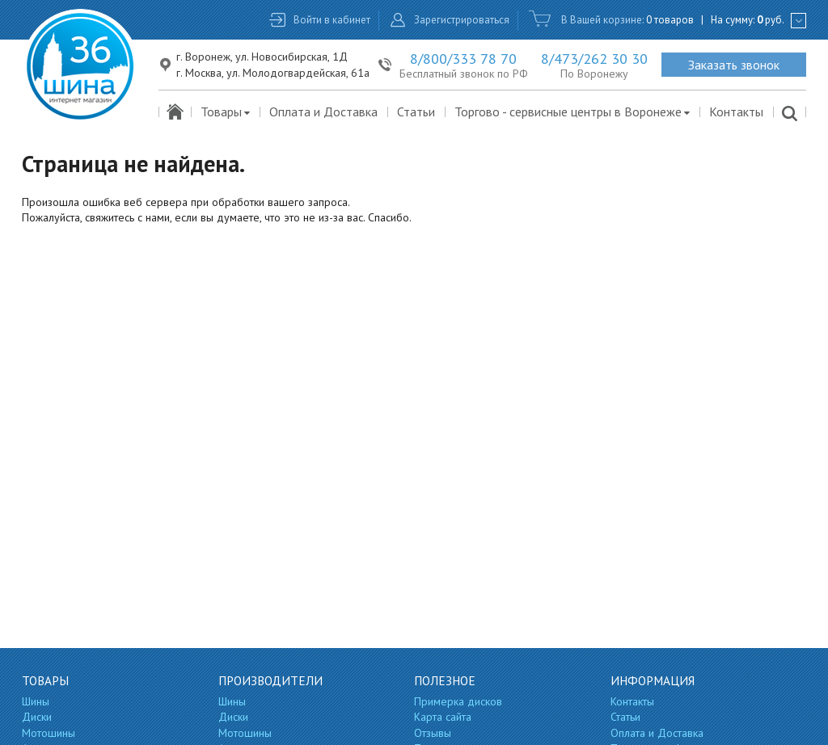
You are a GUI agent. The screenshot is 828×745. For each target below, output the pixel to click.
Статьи (416, 111)
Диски (37, 716)
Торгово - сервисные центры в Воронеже (572, 111)
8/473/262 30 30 (594, 58)
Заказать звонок (733, 65)
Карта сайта (442, 716)
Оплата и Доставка (323, 111)
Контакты (736, 111)
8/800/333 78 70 (463, 58)
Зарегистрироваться (461, 20)
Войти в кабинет (332, 20)
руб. (770, 20)
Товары (226, 111)
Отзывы (432, 733)
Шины (35, 701)
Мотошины (48, 733)
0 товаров (670, 20)
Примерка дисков (458, 701)
